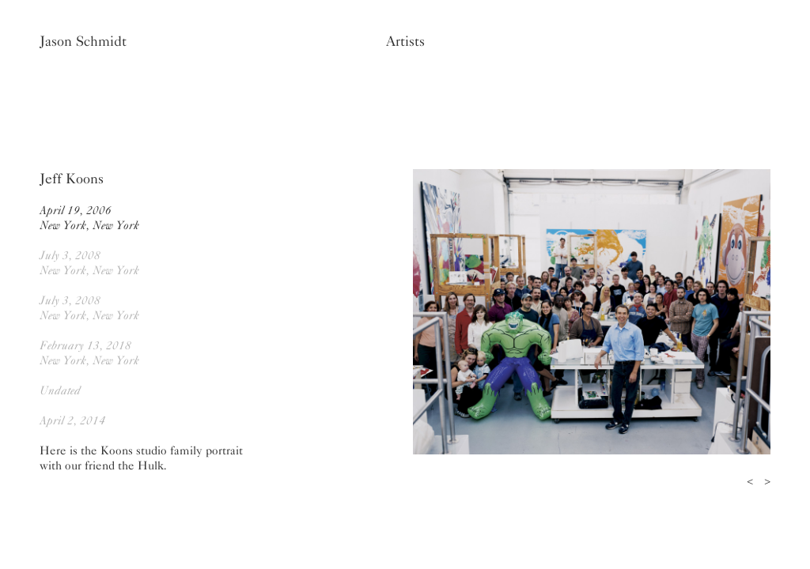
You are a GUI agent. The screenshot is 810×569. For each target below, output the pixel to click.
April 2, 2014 (72, 420)
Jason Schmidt (83, 41)
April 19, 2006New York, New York (89, 217)
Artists (405, 41)
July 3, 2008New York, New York (89, 262)
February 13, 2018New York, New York (89, 352)
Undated (60, 390)
